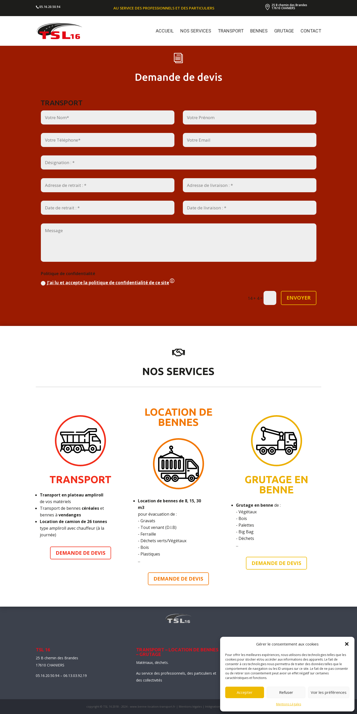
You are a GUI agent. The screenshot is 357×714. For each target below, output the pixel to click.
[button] (346, 644)
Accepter (245, 692)
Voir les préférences (329, 692)
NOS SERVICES (195, 31)
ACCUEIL (165, 31)
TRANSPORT (231, 31)
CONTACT (311, 31)
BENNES (259, 31)
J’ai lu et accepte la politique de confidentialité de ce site (108, 311)
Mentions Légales (288, 704)
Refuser (286, 692)
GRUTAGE (284, 31)
